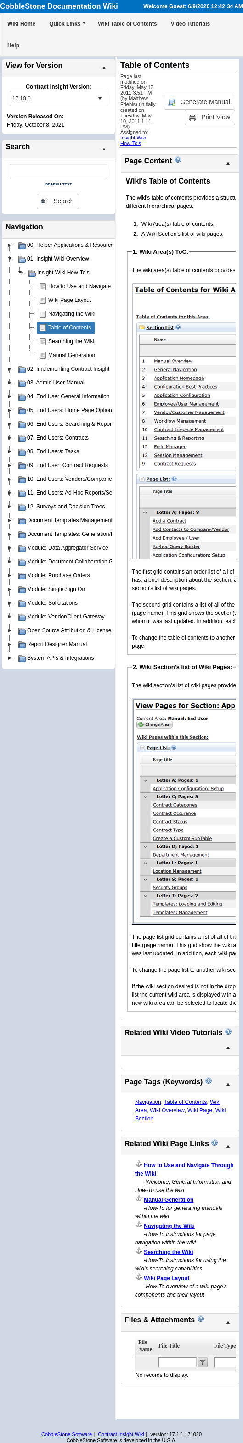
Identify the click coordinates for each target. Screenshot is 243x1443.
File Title (169, 1346)
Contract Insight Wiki (121, 1434)
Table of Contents (69, 327)
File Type (225, 1346)
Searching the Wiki (71, 341)
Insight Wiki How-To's (133, 140)
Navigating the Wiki (72, 314)
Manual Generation (71, 355)
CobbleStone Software (66, 1434)
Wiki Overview (167, 1110)
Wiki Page (199, 1110)
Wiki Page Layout (69, 300)
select (99, 98)
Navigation (148, 1102)
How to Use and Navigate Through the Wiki (101, 286)
